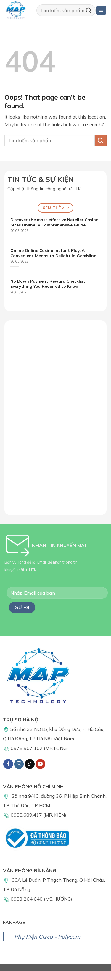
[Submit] (89, 10)
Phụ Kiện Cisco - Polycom (47, 936)
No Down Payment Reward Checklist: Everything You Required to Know (48, 284)
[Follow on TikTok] (30, 764)
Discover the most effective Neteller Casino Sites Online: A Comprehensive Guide (54, 222)
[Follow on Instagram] (19, 764)
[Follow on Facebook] (8, 764)
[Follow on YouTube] (40, 764)
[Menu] (101, 10)
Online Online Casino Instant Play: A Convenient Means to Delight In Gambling (53, 253)
